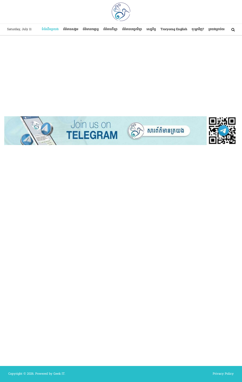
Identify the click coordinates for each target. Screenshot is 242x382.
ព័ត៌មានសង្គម (70, 29)
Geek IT (59, 374)
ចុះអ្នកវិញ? (198, 29)
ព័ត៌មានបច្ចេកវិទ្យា (132, 29)
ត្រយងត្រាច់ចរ (216, 29)
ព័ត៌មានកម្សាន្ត (91, 29)
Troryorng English (173, 29)
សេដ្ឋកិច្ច (151, 29)
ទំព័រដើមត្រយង (50, 29)
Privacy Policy (223, 374)
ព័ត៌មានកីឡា (110, 29)
